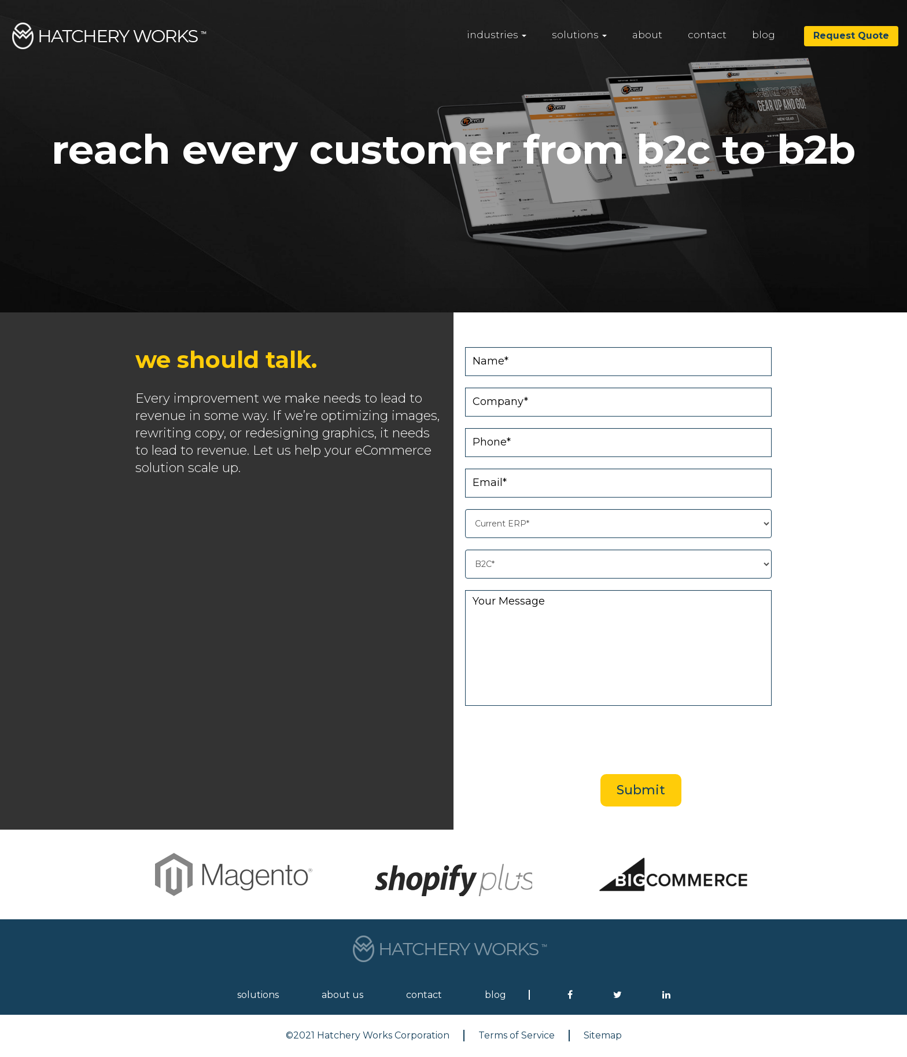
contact (707, 34)
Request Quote (851, 35)
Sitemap (603, 1035)
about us (342, 994)
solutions (579, 34)
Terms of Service (516, 1035)
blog (763, 34)
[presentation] (640, 740)
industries (496, 34)
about (647, 34)
